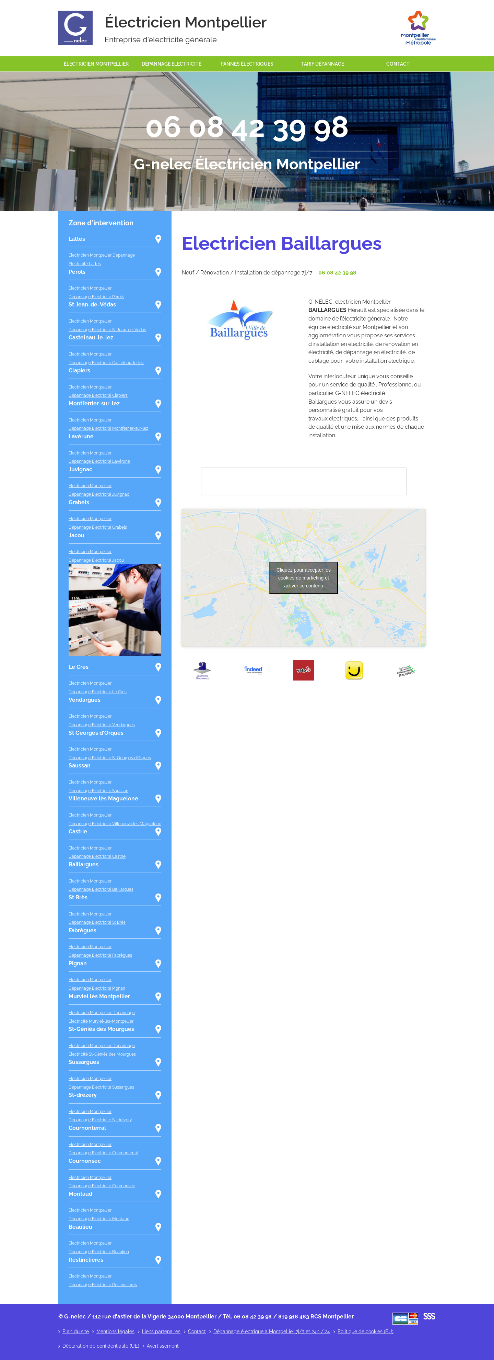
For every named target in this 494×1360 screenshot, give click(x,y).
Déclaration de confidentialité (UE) (100, 1346)
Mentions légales (115, 1331)
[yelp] (303, 663)
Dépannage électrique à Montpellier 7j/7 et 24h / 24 (271, 1331)
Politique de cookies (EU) (365, 1331)
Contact (197, 1331)
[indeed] (253, 663)
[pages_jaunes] (354, 663)
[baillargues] (240, 300)
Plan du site (75, 1331)
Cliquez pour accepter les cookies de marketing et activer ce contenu (304, 577)
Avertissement (163, 1346)
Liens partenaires (161, 1331)
